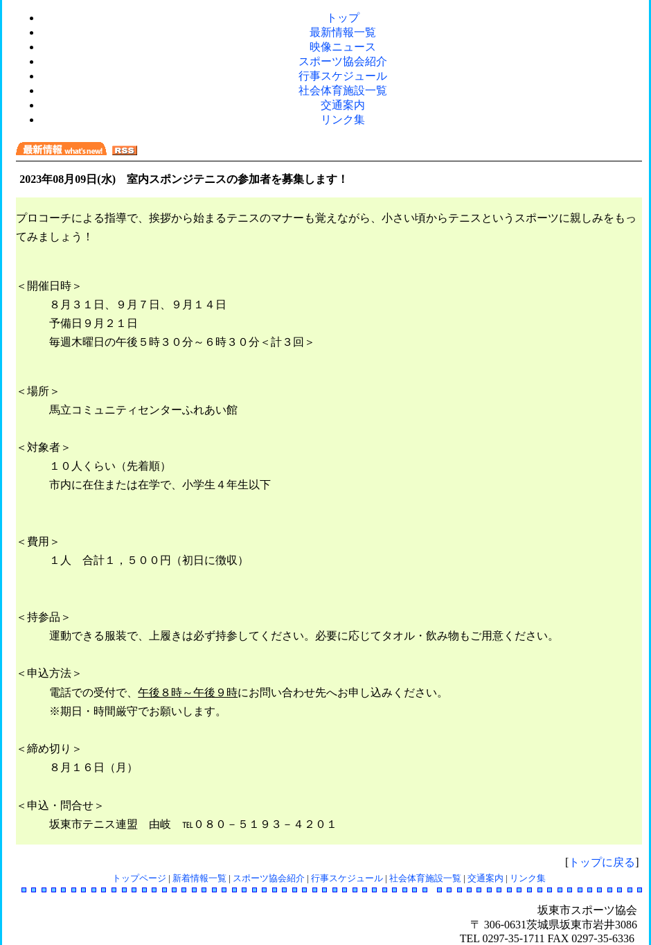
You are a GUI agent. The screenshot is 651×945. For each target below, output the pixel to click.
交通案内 (343, 105)
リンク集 (343, 119)
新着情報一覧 (199, 878)
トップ (342, 18)
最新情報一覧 (343, 32)
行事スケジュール (342, 76)
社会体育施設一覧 (342, 90)
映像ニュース (343, 47)
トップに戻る (602, 862)
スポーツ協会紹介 (342, 61)
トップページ (139, 878)
